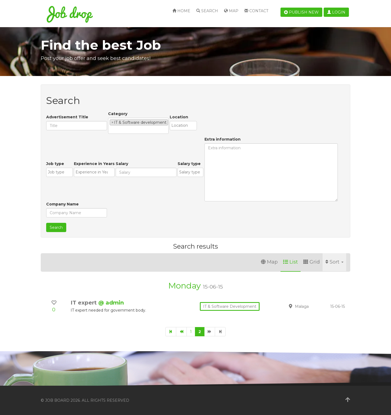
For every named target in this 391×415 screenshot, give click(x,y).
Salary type (189, 163)
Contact (256, 10)
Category (117, 113)
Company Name (62, 204)
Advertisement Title (67, 117)
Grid (311, 262)
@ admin (111, 302)
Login (336, 12)
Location (179, 117)
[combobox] (138, 126)
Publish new (301, 12)
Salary (122, 163)
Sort (334, 262)
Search (207, 10)
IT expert (84, 302)
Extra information (222, 139)
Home (181, 10)
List (290, 262)
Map (231, 10)
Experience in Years (94, 163)
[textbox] (111, 129)
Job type (55, 163)
